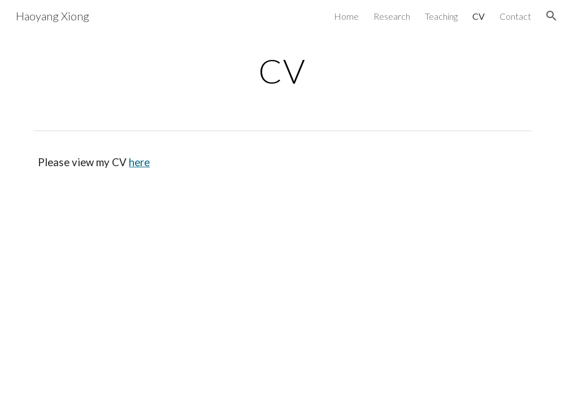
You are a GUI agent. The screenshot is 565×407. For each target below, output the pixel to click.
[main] (282, 70)
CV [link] (478, 16)
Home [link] (346, 16)
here (139, 162)
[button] (551, 15)
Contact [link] (515, 16)
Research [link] (391, 16)
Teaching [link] (441, 16)
